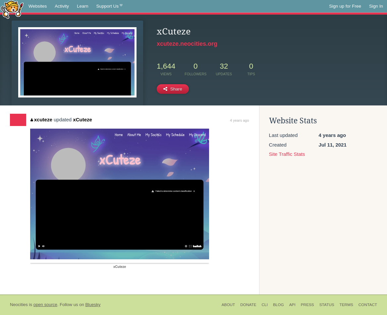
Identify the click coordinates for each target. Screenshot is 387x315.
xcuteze (41, 119)
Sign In (376, 6)
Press (307, 304)
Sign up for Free (345, 6)
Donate (248, 304)
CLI (265, 304)
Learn (82, 6)
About (228, 304)
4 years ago (239, 120)
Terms (346, 304)
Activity (62, 6)
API (292, 304)
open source (45, 304)
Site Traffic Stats (287, 154)
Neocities (19, 304)
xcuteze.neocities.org (187, 43)
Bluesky (92, 304)
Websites (37, 6)
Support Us (109, 6)
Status (326, 304)
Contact (368, 304)
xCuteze (82, 119)
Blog (278, 304)
